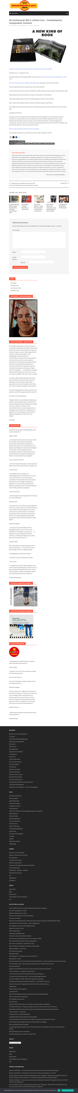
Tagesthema (12, 984)
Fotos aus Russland (14, 757)
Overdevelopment (37, 143)
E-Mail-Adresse (15, 256)
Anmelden (14, 281)
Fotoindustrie (13, 752)
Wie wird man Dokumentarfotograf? (48, 1068)
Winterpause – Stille (15, 956)
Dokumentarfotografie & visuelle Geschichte (22, 863)
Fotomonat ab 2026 (14, 916)
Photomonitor (13, 821)
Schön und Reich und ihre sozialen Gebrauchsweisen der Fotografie (28, 906)
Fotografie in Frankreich (16, 749)
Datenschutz (12, 892)
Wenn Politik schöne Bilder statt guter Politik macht (24, 944)
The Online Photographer (16, 782)
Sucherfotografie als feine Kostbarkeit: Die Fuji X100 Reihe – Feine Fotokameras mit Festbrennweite (37, 959)
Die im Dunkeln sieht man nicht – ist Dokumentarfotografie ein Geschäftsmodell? (34, 1075)
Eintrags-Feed (15, 283)
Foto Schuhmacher (14, 865)
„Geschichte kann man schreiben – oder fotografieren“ (24, 921)
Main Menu (15, 13)
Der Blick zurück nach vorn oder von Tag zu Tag (22, 1032)
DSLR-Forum (12, 744)
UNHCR (11, 836)
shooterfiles (12, 829)
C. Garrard (12, 734)
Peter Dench (12, 764)
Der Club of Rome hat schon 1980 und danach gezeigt (24, 83)
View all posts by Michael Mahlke (56, 174)
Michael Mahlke (23, 25)
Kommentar (16, 228)
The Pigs (11, 834)
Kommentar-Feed (16, 286)
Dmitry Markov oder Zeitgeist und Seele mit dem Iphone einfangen (28, 1019)
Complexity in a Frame (15, 858)
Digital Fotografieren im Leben (18, 911)
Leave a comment (34, 25)
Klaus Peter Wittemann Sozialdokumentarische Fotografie (26, 809)
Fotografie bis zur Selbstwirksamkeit (19, 1012)
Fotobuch (21, 141)
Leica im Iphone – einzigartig (17, 1009)
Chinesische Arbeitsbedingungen (18, 737)
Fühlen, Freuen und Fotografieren (18, 994)
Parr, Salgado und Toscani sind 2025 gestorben (22, 923)
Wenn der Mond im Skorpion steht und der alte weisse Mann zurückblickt (29, 1002)
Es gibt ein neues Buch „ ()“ (30, 69)
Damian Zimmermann (15, 860)
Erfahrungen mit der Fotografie (18, 894)
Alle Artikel (12, 887)
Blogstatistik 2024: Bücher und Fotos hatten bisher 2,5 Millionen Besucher (30, 966)
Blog (10, 889)
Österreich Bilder (14, 762)
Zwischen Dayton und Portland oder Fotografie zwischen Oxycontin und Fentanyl (32, 1017)
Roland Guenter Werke (15, 775)
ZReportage (12, 842)
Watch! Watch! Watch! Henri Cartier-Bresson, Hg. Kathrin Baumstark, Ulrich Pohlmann (51, 207)
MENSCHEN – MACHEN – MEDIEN (18, 868)
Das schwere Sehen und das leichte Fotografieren (23, 939)
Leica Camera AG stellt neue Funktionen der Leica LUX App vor (26, 971)
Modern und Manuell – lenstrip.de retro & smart (22, 1068)
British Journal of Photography (18, 732)
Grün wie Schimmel (14, 964)
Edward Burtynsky (14, 799)
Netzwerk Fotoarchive (15, 870)
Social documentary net (16, 777)
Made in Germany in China (16, 926)
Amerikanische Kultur (15, 793)
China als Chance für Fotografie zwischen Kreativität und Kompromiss (29, 982)
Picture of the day (14, 824)
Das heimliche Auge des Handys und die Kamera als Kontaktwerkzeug (28, 992)
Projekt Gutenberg (14, 770)
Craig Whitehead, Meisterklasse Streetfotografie (63, 206)
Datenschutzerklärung (67, 1090)
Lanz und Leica (13, 999)
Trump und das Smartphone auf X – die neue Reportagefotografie (27, 974)
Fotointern (12, 754)
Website (23, 260)
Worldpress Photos (14, 839)
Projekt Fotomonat (14, 767)
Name (14, 250)
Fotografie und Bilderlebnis (17, 931)
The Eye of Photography (16, 831)
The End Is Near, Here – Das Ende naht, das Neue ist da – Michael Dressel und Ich (31, 961)
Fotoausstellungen (14, 801)
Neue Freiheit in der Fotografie (18, 987)
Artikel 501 (64, 183)
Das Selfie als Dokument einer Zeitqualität (21, 913)
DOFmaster (12, 742)
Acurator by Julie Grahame (16, 850)
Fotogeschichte (13, 747)
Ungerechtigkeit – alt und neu (17, 946)
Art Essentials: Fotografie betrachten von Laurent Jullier (27, 206)
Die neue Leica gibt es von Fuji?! (18, 908)
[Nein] (76, 1090)
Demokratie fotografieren (16, 739)
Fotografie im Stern (14, 804)
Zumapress (12, 878)
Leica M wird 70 (13, 989)
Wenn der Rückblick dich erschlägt (18, 1022)
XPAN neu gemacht (14, 928)
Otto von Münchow (14, 819)
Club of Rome (19, 143)
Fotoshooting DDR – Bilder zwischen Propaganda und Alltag (26, 977)
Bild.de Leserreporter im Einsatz (18, 853)
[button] (11, 137)
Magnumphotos (13, 811)
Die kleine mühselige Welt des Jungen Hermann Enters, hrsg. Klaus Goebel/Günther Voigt (14, 207)
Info (10, 897)
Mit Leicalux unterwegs (15, 949)
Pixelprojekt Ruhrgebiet (16, 826)
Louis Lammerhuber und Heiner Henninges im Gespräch (27, 1084)
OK (59, 1090)
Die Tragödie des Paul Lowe (16, 997)
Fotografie (27, 143)
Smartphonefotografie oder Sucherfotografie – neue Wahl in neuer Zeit (29, 979)
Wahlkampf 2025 (14, 951)
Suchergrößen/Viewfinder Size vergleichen (21, 780)
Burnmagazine (13, 855)
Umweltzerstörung (49, 143)
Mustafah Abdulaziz (14, 816)
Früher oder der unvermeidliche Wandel (20, 934)
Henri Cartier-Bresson (15, 759)
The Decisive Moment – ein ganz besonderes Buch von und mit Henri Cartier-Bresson (39, 207)
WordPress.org (15, 288)
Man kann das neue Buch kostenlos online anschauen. (24, 129)
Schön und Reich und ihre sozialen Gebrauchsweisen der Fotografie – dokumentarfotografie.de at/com (38, 1073)
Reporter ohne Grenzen (16, 772)
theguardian (12, 876)
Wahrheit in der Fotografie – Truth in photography (23, 785)
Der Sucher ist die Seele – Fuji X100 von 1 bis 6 (21, 941)
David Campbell (13, 796)
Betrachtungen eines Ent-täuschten (19, 1029)
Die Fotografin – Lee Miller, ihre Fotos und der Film (23, 954)
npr (10, 873)
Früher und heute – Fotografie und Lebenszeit (22, 969)
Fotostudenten (13, 806)
